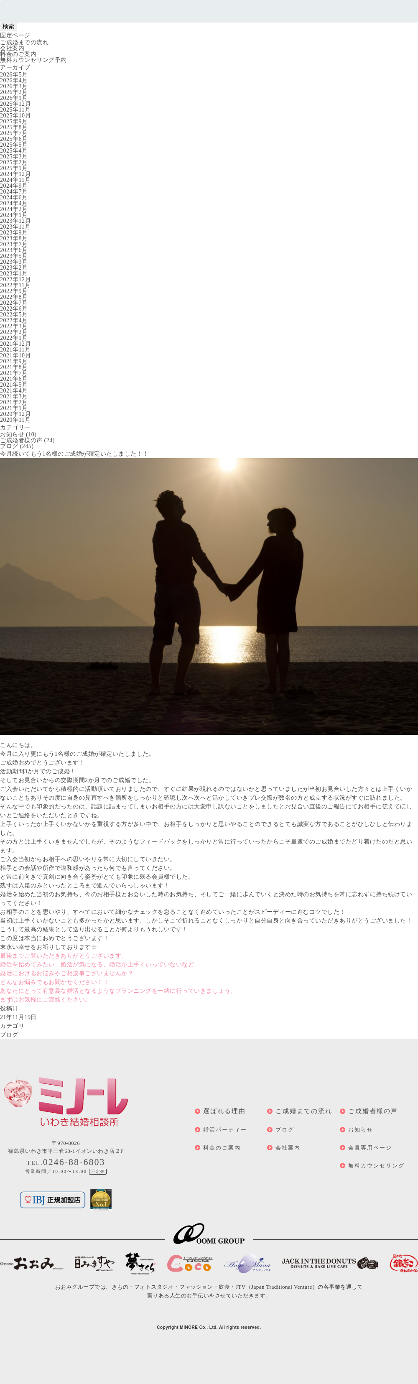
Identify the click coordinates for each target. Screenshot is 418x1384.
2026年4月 (14, 80)
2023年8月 (14, 238)
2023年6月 (14, 250)
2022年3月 (14, 326)
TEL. (66, 1163)
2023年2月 (14, 268)
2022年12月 (15, 279)
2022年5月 (14, 314)
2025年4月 (14, 151)
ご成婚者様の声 (21, 440)
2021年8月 (14, 367)
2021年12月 (15, 344)
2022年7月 (14, 303)
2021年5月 (14, 385)
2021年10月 (15, 355)
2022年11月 (15, 285)
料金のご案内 (18, 54)
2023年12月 (15, 221)
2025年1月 (14, 168)
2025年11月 (15, 110)
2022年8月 (14, 297)
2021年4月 (14, 390)
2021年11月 (15, 350)
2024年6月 (14, 197)
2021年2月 (14, 402)
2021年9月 (14, 361)
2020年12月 (15, 414)
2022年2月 (14, 332)
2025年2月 (14, 162)
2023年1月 (14, 273)
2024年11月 (15, 180)
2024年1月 (14, 215)
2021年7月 (14, 373)
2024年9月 (14, 186)
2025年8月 (14, 127)
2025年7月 (14, 133)
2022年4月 (14, 320)
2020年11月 (15, 420)
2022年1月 (14, 338)
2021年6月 (14, 379)
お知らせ (12, 434)
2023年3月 (14, 262)
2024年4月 (14, 203)
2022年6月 (14, 309)
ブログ (9, 446)
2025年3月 (14, 156)
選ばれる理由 (224, 1111)
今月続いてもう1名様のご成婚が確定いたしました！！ (74, 454)
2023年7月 (14, 244)
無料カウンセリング (376, 1165)
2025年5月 (14, 145)
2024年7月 (14, 192)
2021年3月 (14, 396)
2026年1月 (14, 98)
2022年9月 (14, 291)
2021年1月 (14, 408)
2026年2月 (14, 92)
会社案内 (12, 48)
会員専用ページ (370, 1147)
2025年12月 (15, 104)
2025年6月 (14, 139)
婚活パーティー (225, 1130)
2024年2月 (14, 209)
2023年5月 (14, 256)
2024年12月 (15, 174)
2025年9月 (14, 121)
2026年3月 (14, 86)
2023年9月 (14, 232)
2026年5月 (14, 74)
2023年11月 (15, 227)
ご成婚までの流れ (24, 42)
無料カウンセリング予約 (33, 60)
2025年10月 (15, 115)
